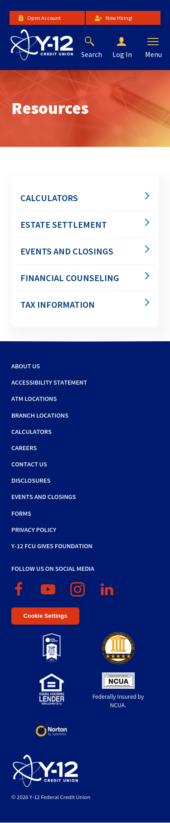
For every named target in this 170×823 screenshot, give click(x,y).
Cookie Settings (46, 615)
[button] (128, 42)
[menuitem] (85, 198)
